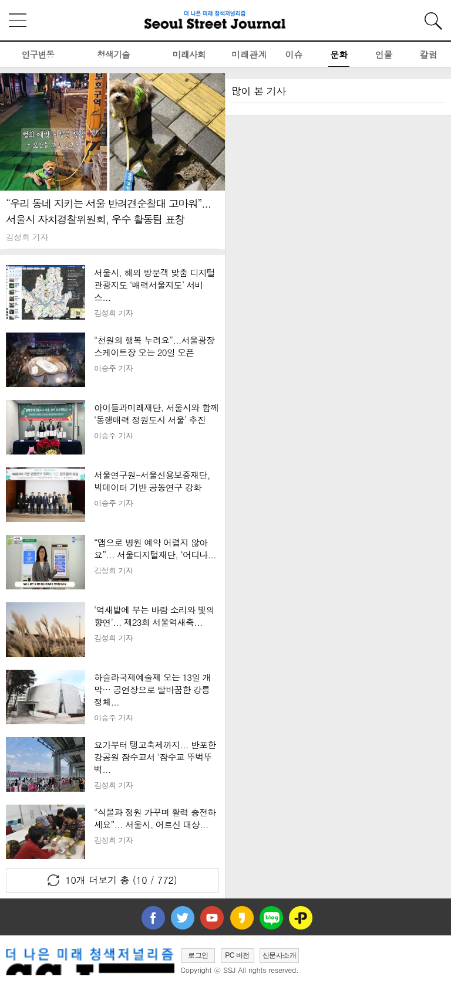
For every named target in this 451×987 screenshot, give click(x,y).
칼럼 (428, 54)
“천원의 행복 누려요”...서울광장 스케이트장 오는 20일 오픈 (154, 346)
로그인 (198, 955)
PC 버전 (237, 955)
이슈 (294, 54)
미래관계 (249, 54)
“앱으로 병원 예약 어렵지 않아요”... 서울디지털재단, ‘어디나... (155, 548)
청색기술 (113, 54)
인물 (383, 54)
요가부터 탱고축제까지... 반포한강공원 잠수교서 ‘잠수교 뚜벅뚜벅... (155, 756)
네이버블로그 (271, 918)
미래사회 (189, 54)
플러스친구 (300, 918)
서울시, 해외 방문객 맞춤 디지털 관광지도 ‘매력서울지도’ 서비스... (154, 284)
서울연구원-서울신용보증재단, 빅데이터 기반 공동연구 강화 (152, 481)
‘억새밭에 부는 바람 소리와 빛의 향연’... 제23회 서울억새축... (154, 615)
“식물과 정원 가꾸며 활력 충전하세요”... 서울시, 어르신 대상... (155, 818)
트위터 (182, 918)
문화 (339, 54)
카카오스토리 (242, 918)
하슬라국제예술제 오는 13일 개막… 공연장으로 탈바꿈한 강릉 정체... (152, 689)
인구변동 (37, 54)
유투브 (212, 918)
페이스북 (153, 918)
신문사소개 (279, 955)
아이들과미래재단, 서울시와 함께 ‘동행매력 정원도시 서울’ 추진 (156, 413)
